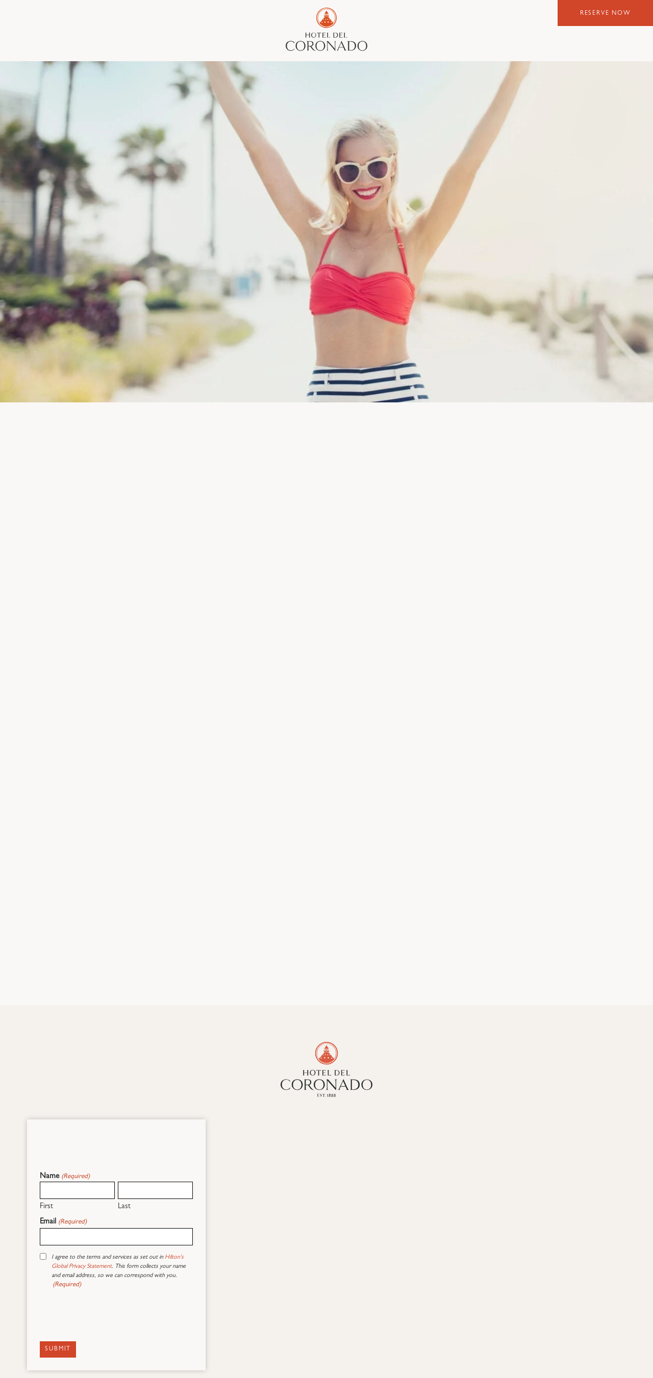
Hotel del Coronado (326, 29)
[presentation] (117, 1317)
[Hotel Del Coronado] (326, 1069)
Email (63, 1222)
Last (124, 1207)
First (46, 1207)
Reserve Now (605, 14)
